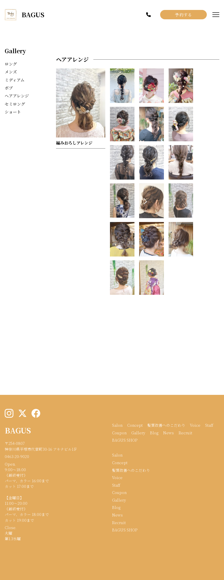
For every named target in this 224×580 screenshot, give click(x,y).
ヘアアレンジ (17, 96)
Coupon (119, 433)
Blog (154, 433)
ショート (13, 112)
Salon (117, 425)
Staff (209, 425)
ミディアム (14, 80)
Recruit (185, 433)
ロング (11, 64)
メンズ (11, 72)
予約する (183, 15)
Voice (195, 425)
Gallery (15, 51)
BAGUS (18, 430)
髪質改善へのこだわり (166, 425)
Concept (135, 425)
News (168, 433)
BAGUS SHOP (124, 440)
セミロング (15, 104)
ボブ (9, 88)
